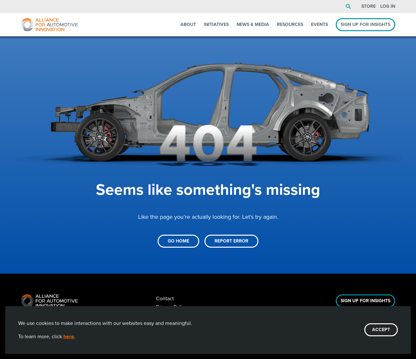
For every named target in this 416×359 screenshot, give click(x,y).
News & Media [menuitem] (253, 24)
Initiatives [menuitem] (216, 24)
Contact (165, 298)
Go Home (178, 241)
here (68, 336)
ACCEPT (381, 329)
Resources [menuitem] (290, 24)
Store (368, 6)
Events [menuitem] (319, 24)
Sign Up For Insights (365, 300)
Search (348, 6)
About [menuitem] (188, 24)
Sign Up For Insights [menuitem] (365, 24)
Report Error (231, 241)
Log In (387, 6)
